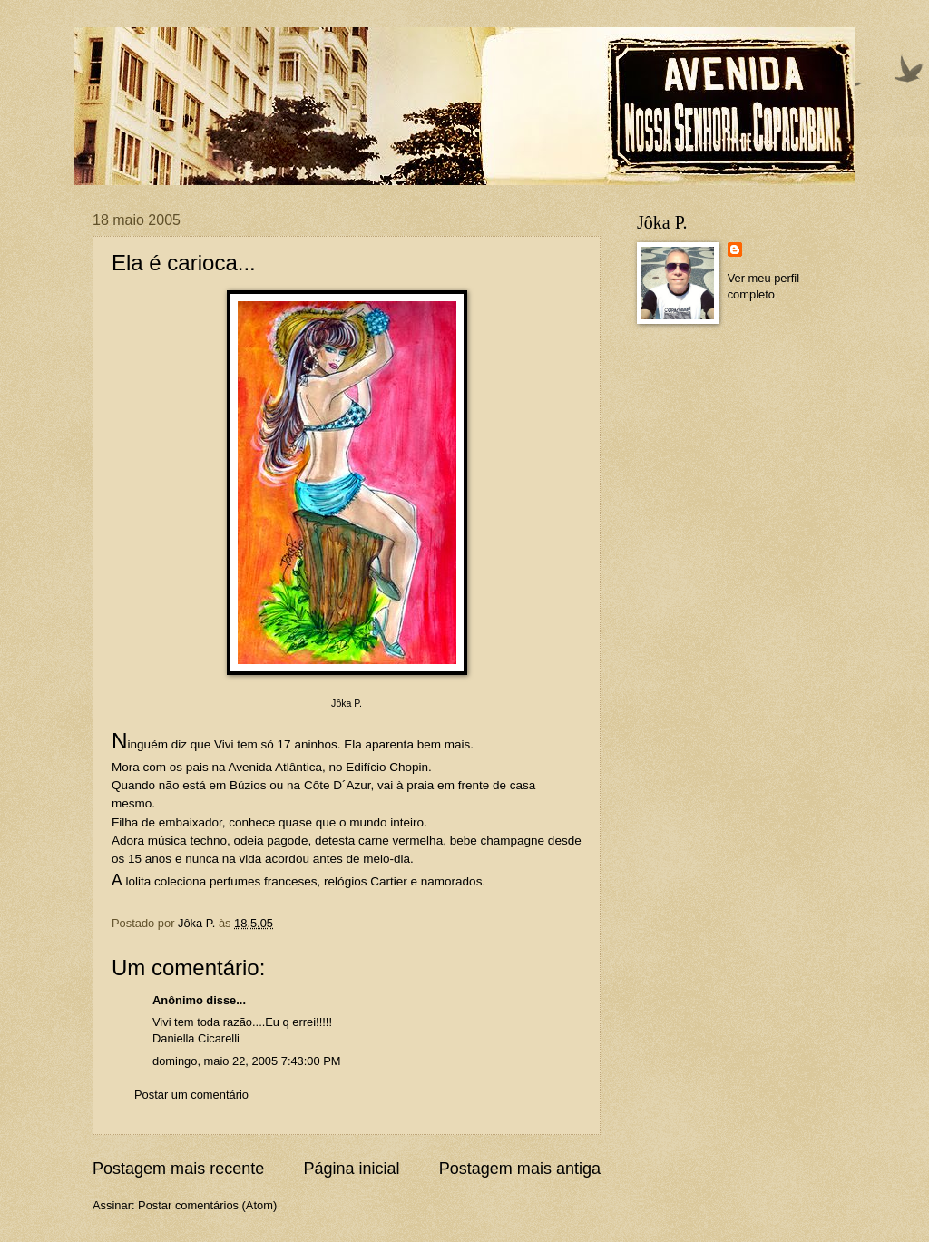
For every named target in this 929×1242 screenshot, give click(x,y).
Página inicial (351, 1168)
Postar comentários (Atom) (207, 1205)
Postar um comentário (191, 1094)
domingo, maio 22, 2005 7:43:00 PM (246, 1061)
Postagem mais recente (178, 1168)
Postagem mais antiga (520, 1168)
